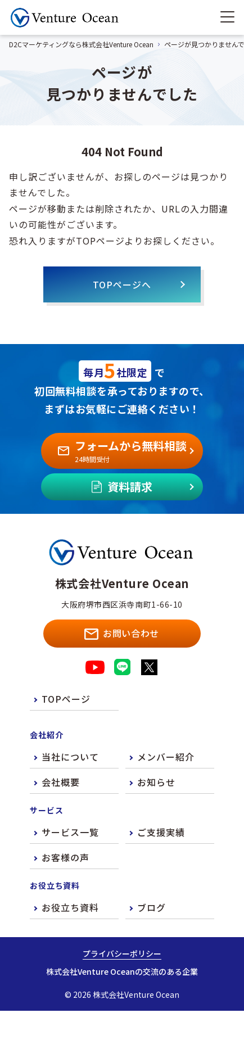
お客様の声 (65, 857)
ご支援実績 (161, 832)
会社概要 (61, 782)
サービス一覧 (70, 832)
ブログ (151, 907)
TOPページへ (122, 284)
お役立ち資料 (70, 907)
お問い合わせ (121, 633)
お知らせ (156, 782)
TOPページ (66, 699)
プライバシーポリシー (122, 953)
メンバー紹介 (166, 756)
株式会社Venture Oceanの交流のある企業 (122, 971)
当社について (70, 756)
